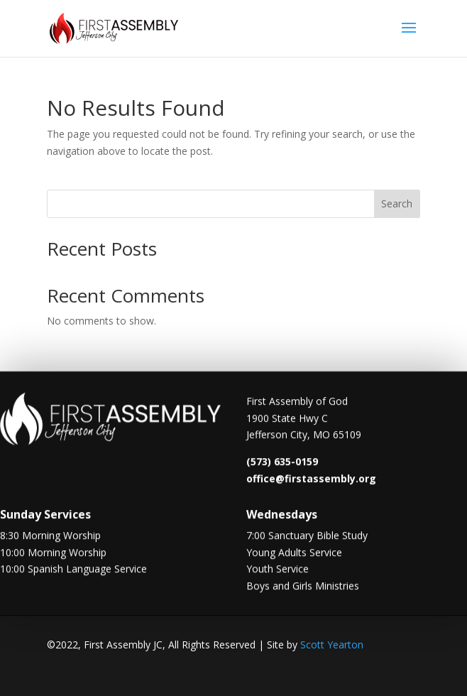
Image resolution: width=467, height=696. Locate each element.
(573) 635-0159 (282, 462)
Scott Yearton (331, 644)
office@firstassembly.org (311, 479)
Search (396, 203)
